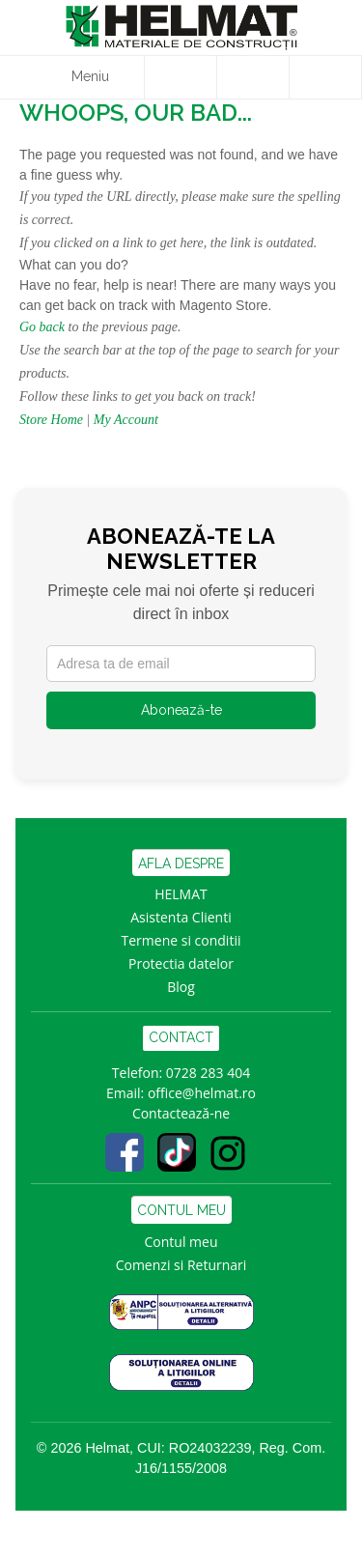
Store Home (51, 419)
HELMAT (181, 894)
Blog (181, 986)
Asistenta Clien (176, 917)
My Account (126, 419)
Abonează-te (181, 710)
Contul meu (181, 1241)
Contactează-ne (181, 1113)
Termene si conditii (181, 940)
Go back (42, 327)
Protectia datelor (181, 963)
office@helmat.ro (202, 1093)
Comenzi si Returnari (181, 1265)
